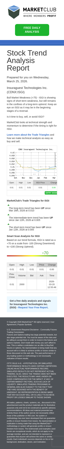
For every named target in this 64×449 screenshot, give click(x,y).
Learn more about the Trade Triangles (28, 134)
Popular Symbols (25, 324)
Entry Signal (52, 193)
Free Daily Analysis (32, 29)
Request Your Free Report (33, 307)
